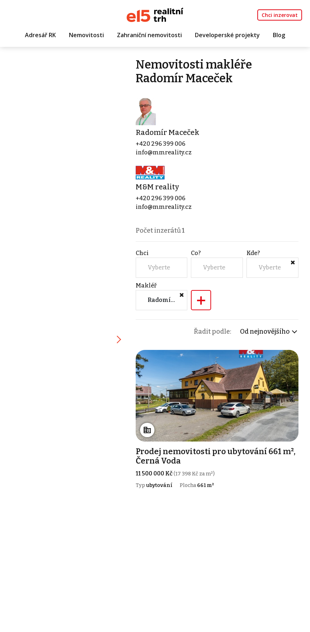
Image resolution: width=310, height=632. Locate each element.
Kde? (253, 253)
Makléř (146, 285)
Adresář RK (40, 35)
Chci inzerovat (280, 15)
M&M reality (157, 187)
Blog (279, 35)
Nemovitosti (86, 35)
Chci (142, 253)
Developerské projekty (227, 35)
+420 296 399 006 (160, 143)
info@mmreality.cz (164, 152)
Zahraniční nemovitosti (149, 35)
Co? (196, 253)
